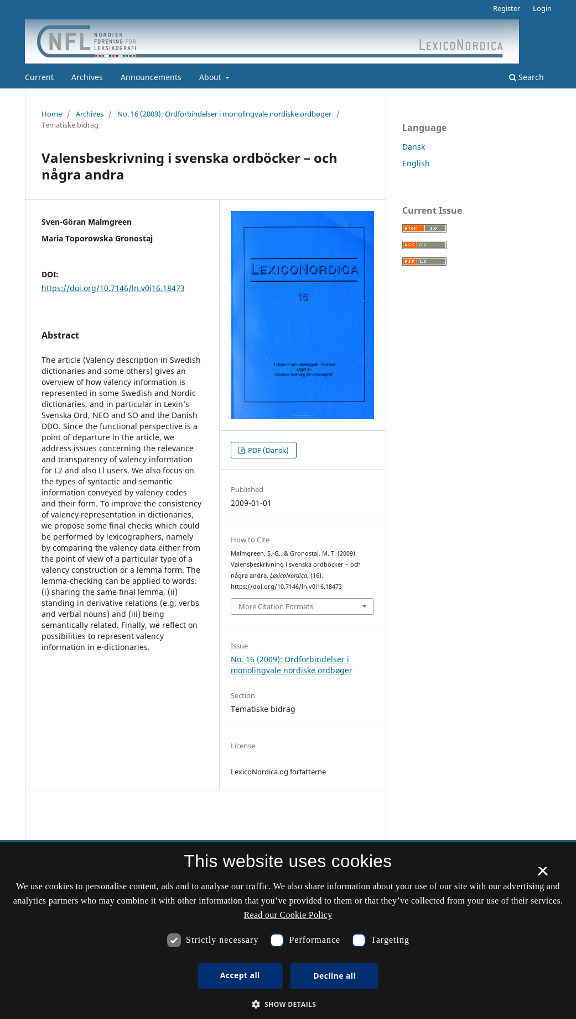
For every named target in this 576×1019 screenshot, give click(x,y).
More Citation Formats (275, 606)
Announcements (151, 77)
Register (506, 8)
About (211, 77)
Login (542, 8)
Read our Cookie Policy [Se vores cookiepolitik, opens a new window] (288, 915)
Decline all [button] (334, 975)
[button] (288, 1004)
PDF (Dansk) (267, 450)
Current (39, 77)
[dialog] (288, 930)
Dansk (413, 146)
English (416, 163)
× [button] (542, 875)
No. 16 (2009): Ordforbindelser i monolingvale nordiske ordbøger (224, 114)
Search (526, 77)
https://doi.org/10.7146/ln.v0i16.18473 (113, 288)
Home (51, 114)
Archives (87, 77)
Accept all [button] (240, 975)
